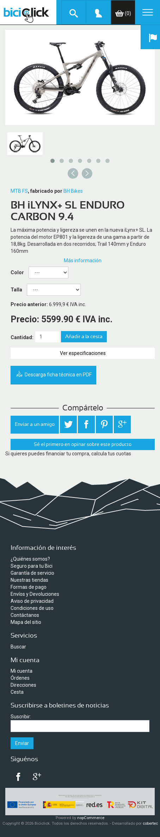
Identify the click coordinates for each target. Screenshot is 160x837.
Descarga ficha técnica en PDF (53, 374)
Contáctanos (25, 615)
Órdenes (20, 678)
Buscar (18, 647)
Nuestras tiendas (29, 580)
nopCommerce (90, 818)
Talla (16, 289)
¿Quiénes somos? (30, 559)
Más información (82, 260)
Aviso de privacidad (32, 601)
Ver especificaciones (83, 353)
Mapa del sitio (26, 622)
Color (17, 272)
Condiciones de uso (32, 608)
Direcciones (23, 685)
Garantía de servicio (32, 573)
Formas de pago (29, 587)
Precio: (25, 319)
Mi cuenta (21, 671)
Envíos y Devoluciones (35, 594)
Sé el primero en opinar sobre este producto (82, 444)
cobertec (150, 823)
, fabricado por (45, 191)
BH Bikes (73, 191)
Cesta (17, 692)
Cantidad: (22, 337)
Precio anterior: (29, 304)
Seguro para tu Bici (32, 566)
